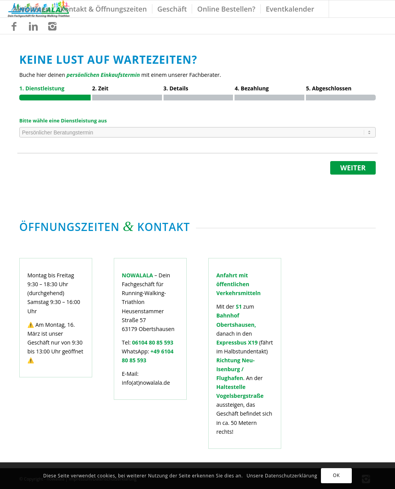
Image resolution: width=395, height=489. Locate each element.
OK (336, 475)
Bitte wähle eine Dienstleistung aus (63, 120)
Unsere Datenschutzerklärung (281, 475)
